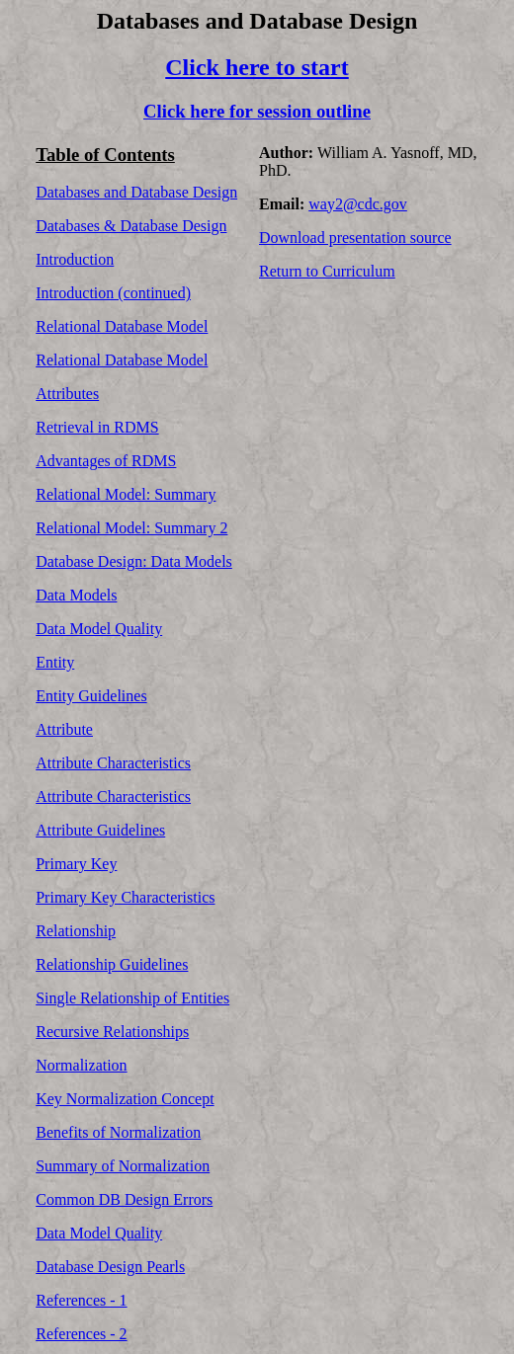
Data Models (76, 595)
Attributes (67, 393)
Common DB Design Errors (124, 1199)
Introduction (75, 259)
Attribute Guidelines (100, 830)
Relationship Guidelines (112, 964)
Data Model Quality (99, 628)
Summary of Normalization (123, 1165)
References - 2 (81, 1333)
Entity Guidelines (91, 695)
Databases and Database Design (136, 192)
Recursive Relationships (112, 1031)
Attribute (64, 729)
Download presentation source (355, 237)
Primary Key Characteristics (125, 897)
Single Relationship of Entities (132, 998)
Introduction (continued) (113, 292)
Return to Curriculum (327, 271)
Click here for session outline (257, 111)
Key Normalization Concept (125, 1098)
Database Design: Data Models (134, 561)
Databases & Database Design (131, 225)
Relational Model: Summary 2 (131, 527)
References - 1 (81, 1300)
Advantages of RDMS (106, 460)
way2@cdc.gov (357, 204)
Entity (55, 662)
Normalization (81, 1065)
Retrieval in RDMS (97, 427)
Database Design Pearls (110, 1266)
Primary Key (76, 863)
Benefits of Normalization (118, 1132)
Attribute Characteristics (113, 763)
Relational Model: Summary (125, 494)
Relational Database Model (122, 326)
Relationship (76, 930)
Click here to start (257, 67)
